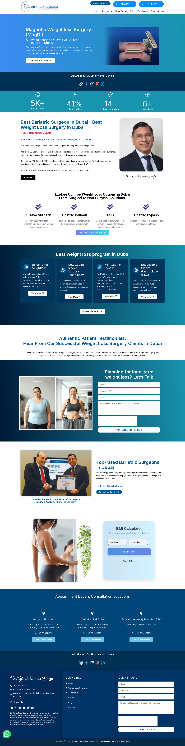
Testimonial (143, 11)
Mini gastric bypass (113, 266)
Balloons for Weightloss (39, 266)
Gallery (133, 11)
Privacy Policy (104, 741)
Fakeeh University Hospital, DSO (141, 619)
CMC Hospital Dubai (92, 619)
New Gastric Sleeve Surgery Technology (76, 269)
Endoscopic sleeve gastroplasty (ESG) (150, 269)
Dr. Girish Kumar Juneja (36, 132)
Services (107, 11)
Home (96, 11)
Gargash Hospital (43, 619)
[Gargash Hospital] (43, 613)
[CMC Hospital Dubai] (92, 613)
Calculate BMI (129, 552)
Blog (153, 11)
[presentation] (117, 421)
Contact (160, 11)
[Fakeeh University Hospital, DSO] (141, 613)
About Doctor (121, 11)
